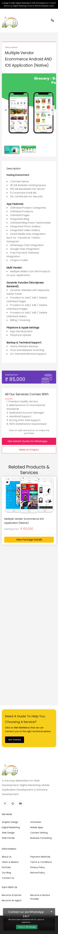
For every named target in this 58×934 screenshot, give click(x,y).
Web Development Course (44, 6)
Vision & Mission (10, 862)
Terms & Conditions (41, 862)
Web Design (8, 832)
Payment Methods (40, 856)
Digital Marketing (11, 827)
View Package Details (29, 539)
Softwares (35, 822)
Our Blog (6, 872)
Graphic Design (10, 822)
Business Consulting (41, 838)
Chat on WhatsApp (27, 927)
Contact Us (8, 878)
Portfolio (6, 867)
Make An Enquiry (29, 449)
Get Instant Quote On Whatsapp (29, 441)
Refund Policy (37, 872)
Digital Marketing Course (22, 6)
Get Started (14, 739)
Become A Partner (11, 895)
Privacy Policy (37, 867)
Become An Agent (11, 900)
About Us (6, 856)
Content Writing (39, 832)
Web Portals (8, 838)
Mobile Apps (36, 827)
